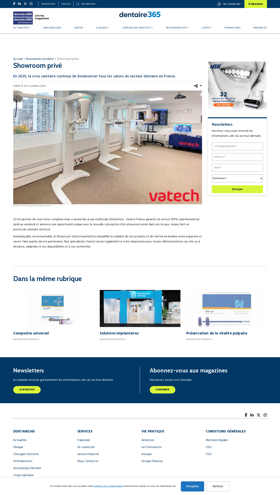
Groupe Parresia (152, 461)
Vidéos (78, 27)
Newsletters (48, 4)
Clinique (102, 27)
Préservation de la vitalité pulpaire (217, 333)
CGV (209, 454)
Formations (232, 27)
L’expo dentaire (23, 475)
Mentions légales (217, 440)
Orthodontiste (176, 27)
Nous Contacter (87, 461)
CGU (209, 447)
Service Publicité (88, 454)
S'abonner (255, 4)
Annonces (260, 27)
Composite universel (31, 333)
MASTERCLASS (52, 27)
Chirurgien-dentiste (136, 27)
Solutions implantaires (119, 333)
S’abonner (83, 440)
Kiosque (65, 4)
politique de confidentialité (108, 486)
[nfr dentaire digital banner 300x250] (237, 86)
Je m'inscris (27, 390)
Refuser (218, 486)
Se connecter (229, 4)
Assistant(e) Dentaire (27, 468)
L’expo (206, 27)
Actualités (21, 27)
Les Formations (152, 447)
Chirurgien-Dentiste (26, 454)
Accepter (192, 486)
